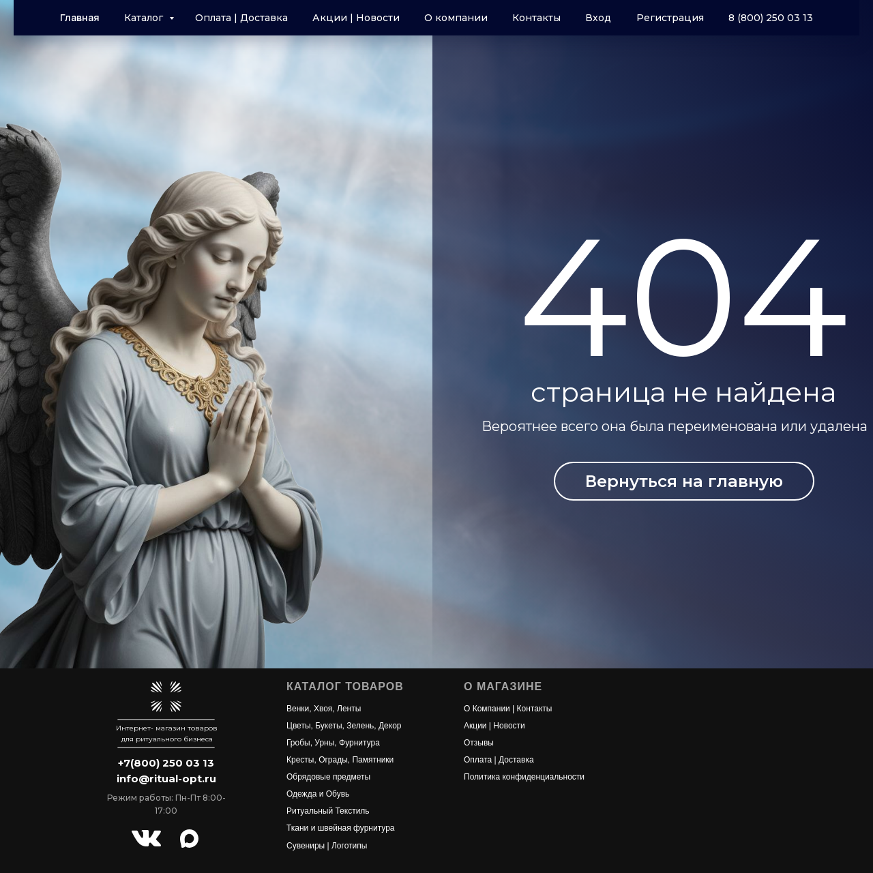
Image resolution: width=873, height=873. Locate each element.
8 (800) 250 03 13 (770, 18)
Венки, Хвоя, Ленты (323, 708)
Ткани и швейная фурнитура (340, 828)
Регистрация (670, 18)
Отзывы (479, 743)
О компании (456, 18)
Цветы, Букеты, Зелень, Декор (344, 725)
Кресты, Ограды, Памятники (340, 760)
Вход (598, 18)
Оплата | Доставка (241, 18)
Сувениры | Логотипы (326, 845)
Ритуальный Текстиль (328, 811)
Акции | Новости (356, 18)
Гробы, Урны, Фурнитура (333, 743)
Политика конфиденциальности (524, 777)
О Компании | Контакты (508, 708)
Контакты (536, 18)
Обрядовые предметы (328, 777)
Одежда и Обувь (317, 794)
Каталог (145, 18)
